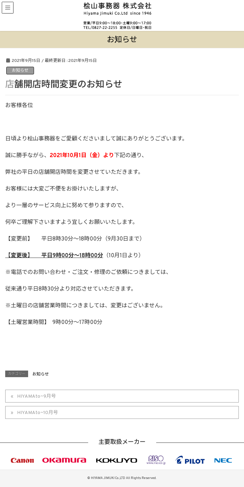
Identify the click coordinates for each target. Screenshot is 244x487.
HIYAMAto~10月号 (37, 413)
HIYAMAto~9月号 (36, 396)
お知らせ (20, 70)
